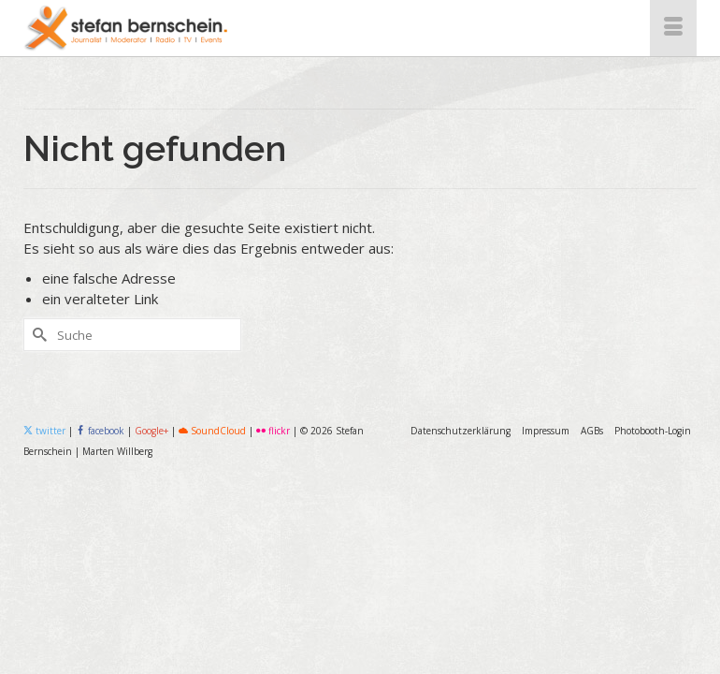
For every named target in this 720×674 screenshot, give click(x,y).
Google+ (151, 430)
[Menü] (673, 28)
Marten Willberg (117, 451)
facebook (101, 430)
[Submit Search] (37, 334)
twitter (44, 430)
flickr (273, 430)
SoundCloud (212, 430)
